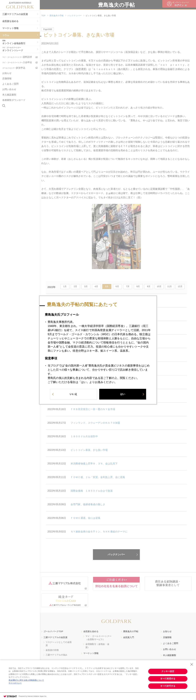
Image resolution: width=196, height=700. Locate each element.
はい (122, 394)
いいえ (73, 394)
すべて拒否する (167, 678)
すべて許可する (167, 686)
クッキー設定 (167, 671)
